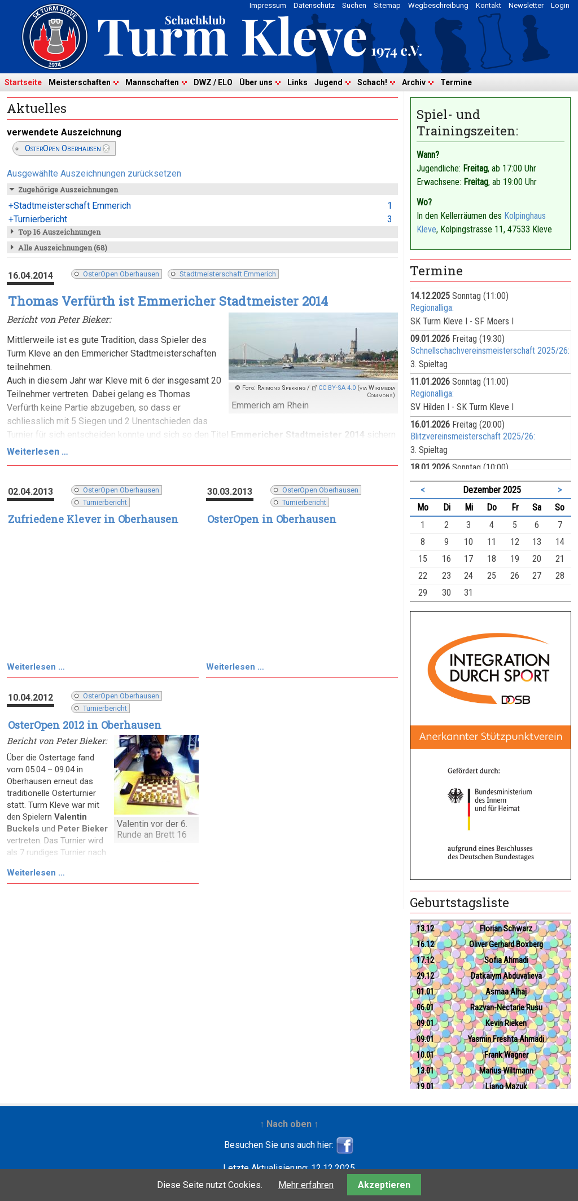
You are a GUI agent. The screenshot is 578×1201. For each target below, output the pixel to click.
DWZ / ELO (213, 82)
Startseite (23, 82)
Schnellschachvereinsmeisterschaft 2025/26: (490, 350)
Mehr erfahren (306, 1185)
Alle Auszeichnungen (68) (62, 247)
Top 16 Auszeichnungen (59, 231)
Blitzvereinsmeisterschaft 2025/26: (472, 436)
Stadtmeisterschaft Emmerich (227, 274)
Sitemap (387, 5)
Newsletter (526, 5)
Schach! (372, 82)
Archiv (414, 82)
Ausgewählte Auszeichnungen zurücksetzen (94, 173)
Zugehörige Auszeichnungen (68, 189)
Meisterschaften (80, 82)
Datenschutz (314, 5)
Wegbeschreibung (438, 5)
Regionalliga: (432, 307)
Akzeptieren (384, 1185)
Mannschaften (152, 82)
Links (297, 82)
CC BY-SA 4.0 (337, 387)
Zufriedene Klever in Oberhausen (93, 519)
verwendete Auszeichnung (64, 132)
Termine (456, 82)
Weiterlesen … (37, 451)
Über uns (256, 82)
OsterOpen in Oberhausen (271, 519)
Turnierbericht (105, 502)
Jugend (328, 82)
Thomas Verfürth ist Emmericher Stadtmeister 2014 (168, 301)
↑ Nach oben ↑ (289, 1124)
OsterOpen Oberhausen (63, 148)
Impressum (267, 5)
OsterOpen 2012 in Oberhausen (84, 725)
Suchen (354, 5)
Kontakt (488, 5)
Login (560, 5)
